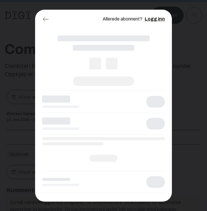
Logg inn (155, 18)
